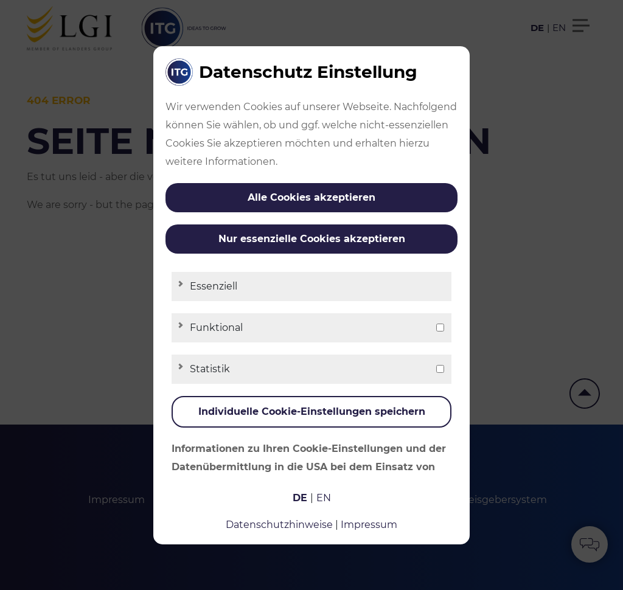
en (323, 498)
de (300, 498)
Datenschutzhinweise (279, 524)
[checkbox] (440, 327)
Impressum (369, 524)
